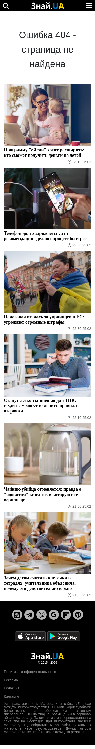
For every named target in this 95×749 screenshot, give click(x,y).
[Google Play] (63, 636)
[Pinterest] (78, 615)
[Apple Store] (31, 636)
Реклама (11, 680)
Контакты (11, 696)
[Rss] (17, 615)
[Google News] (54, 615)
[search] (5, 5)
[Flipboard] (66, 615)
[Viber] (41, 615)
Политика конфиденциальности (30, 672)
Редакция (12, 688)
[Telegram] (29, 615)
